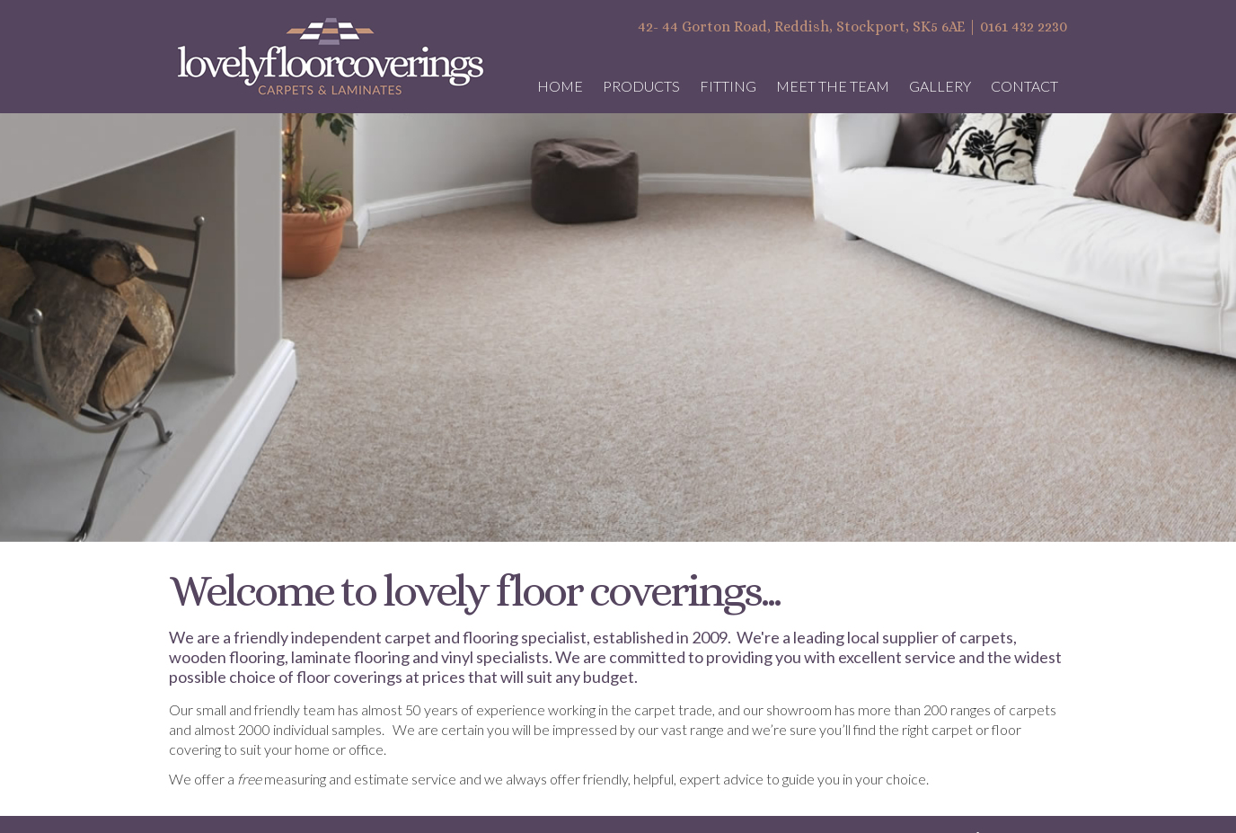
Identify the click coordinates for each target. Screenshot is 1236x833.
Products (641, 85)
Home (560, 85)
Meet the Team (832, 85)
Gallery (940, 85)
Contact (1024, 85)
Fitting (728, 85)
